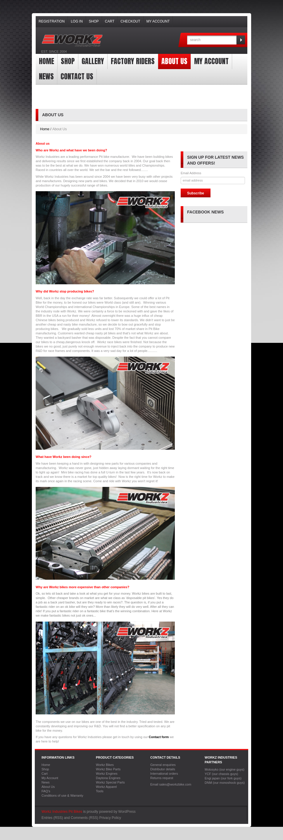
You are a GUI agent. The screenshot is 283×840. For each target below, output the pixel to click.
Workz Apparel (106, 786)
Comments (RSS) (84, 818)
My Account (158, 21)
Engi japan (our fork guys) (223, 778)
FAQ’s (46, 791)
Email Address (191, 173)
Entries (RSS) (52, 818)
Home (46, 61)
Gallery (93, 61)
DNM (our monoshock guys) (225, 782)
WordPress (127, 812)
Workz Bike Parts (108, 769)
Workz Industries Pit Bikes (62, 812)
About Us (174, 61)
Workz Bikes (105, 765)
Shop (94, 21)
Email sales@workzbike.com (170, 784)
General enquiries (163, 765)
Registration (52, 21)
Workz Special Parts (110, 782)
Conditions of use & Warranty (62, 795)
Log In (77, 21)
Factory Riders (133, 61)
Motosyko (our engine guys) (224, 769)
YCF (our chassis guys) (221, 774)
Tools (99, 791)
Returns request (161, 778)
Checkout (130, 21)
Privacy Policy (110, 818)
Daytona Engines (108, 778)
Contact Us (77, 76)
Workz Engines (107, 773)
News (46, 76)
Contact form (159, 737)
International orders (164, 773)
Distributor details (162, 769)
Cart (109, 21)
